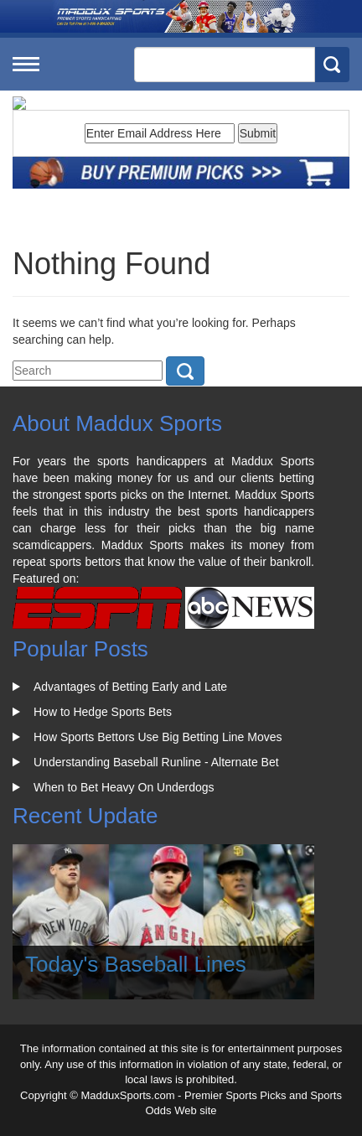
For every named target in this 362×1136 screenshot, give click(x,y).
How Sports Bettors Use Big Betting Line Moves (158, 737)
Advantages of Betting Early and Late (130, 686)
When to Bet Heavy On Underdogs (124, 787)
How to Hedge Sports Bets (103, 711)
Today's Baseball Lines (135, 964)
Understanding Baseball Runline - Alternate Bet (156, 762)
